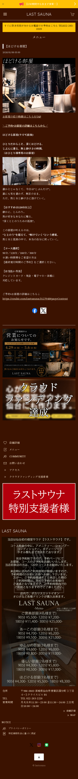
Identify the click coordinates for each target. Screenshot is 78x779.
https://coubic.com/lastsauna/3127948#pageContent (35, 298)
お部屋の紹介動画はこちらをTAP (22, 116)
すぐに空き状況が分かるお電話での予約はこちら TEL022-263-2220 (39, 27)
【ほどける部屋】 (16, 46)
